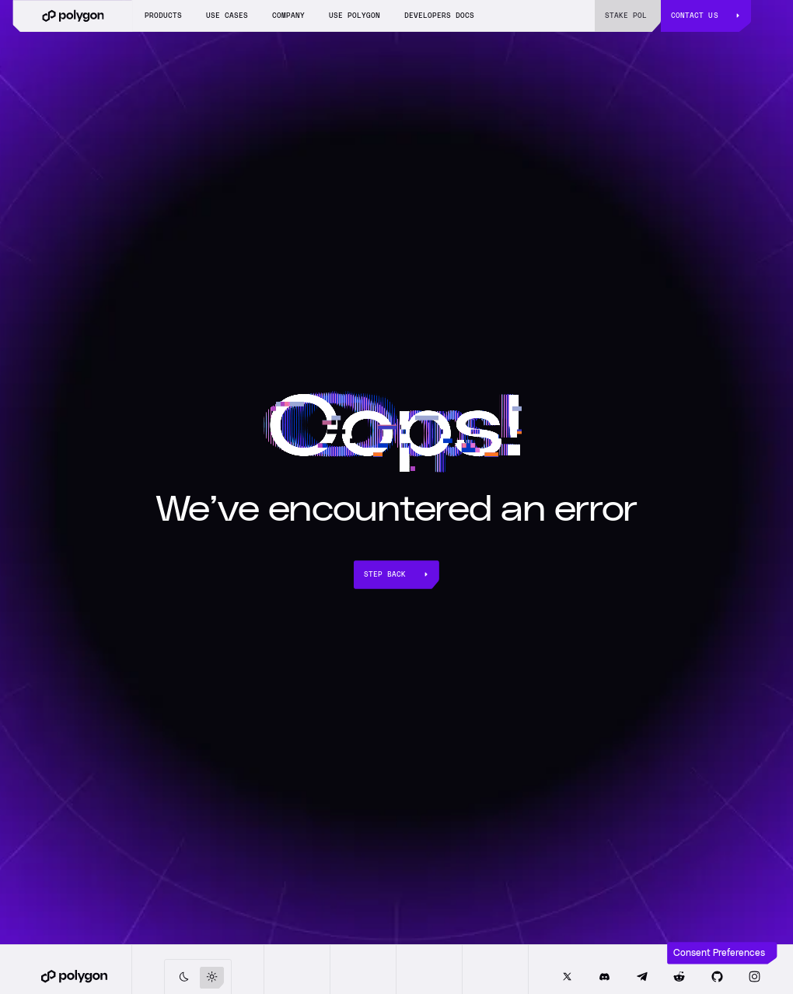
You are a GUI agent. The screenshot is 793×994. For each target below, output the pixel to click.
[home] (72, 16)
